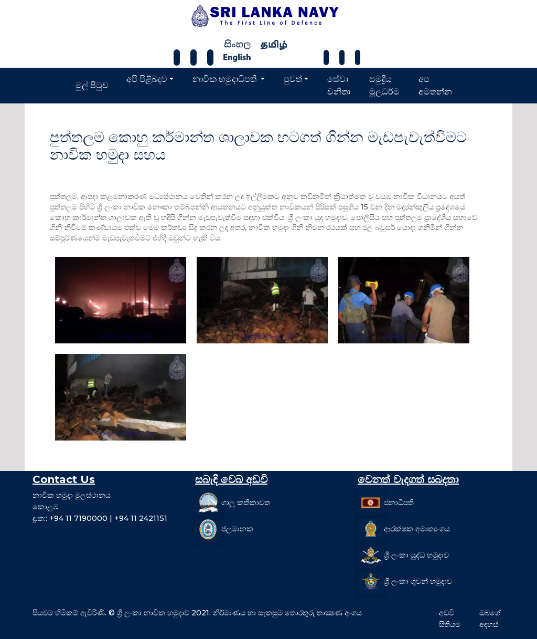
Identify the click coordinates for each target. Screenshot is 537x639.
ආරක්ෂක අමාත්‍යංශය (417, 528)
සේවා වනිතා (338, 85)
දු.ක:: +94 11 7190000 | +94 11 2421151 (100, 518)
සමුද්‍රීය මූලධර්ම (384, 85)
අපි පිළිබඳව (146, 79)
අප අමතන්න (435, 85)
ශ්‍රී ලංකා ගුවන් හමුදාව (418, 581)
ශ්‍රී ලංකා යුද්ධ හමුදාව (416, 555)
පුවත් (293, 79)
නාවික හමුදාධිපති (225, 79)
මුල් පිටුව (92, 85)
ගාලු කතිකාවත (245, 502)
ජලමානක (237, 528)
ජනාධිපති (399, 502)
